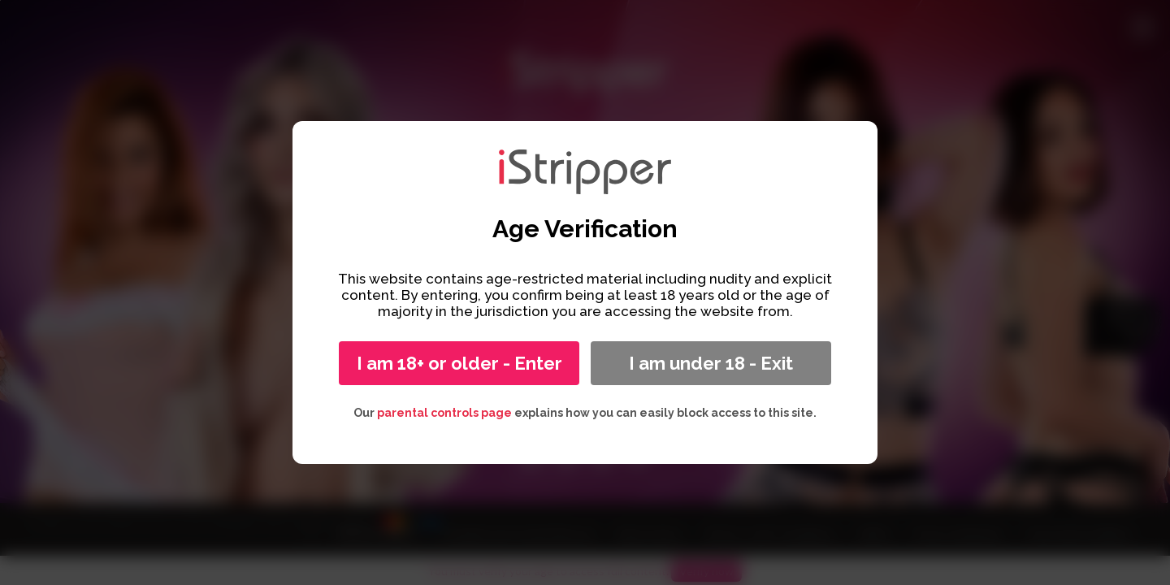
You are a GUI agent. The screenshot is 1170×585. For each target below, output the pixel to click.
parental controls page (444, 412)
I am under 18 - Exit (711, 363)
